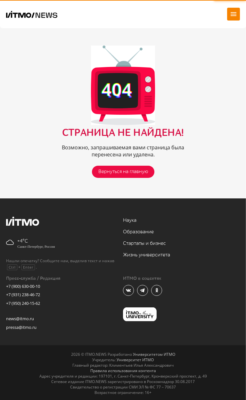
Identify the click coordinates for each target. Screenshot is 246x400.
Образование (138, 232)
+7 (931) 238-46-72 (23, 294)
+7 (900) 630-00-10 (23, 286)
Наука (129, 220)
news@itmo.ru (20, 318)
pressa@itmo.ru (21, 327)
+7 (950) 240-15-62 (23, 303)
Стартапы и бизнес (144, 243)
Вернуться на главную (123, 172)
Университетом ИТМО (154, 354)
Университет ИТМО (135, 360)
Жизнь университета (146, 255)
